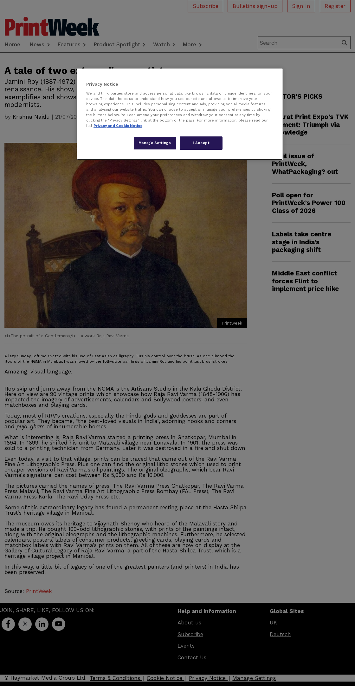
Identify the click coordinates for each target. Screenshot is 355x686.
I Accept (201, 143)
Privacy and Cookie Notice (118, 125)
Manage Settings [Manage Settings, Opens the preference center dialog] (155, 143)
